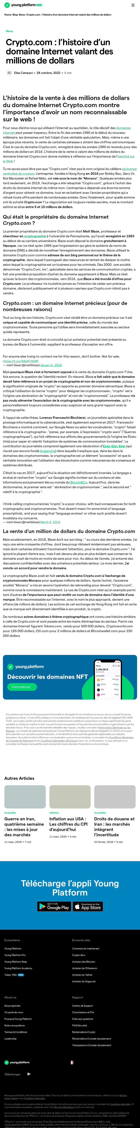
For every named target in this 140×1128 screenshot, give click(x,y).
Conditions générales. (35, 1098)
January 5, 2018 (51, 365)
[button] (70, 677)
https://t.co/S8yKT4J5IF (21, 361)
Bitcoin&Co (78, 482)
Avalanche (47, 451)
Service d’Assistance (65, 1107)
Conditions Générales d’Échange (58, 740)
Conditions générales (120, 1104)
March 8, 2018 (50, 522)
